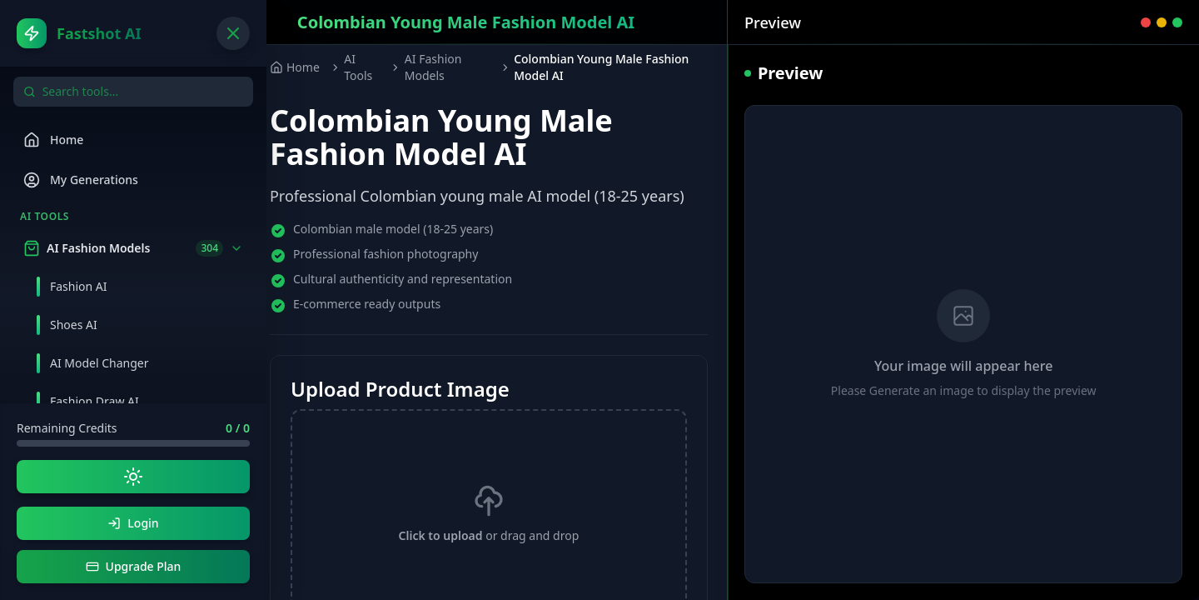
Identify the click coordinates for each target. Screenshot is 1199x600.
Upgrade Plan (134, 566)
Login (132, 523)
